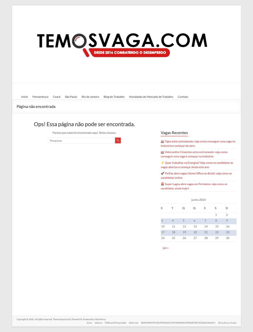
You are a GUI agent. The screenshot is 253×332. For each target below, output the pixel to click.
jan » (165, 247)
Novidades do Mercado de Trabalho (151, 96)
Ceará (56, 96)
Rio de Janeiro (90, 96)
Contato (183, 96)
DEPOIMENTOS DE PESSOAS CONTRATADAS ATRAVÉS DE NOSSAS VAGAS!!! (178, 322)
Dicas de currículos (228, 322)
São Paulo (71, 96)
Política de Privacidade (115, 322)
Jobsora (98, 322)
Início (24, 96)
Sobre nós (133, 322)
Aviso (88, 322)
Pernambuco (40, 96)
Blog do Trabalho (114, 96)
